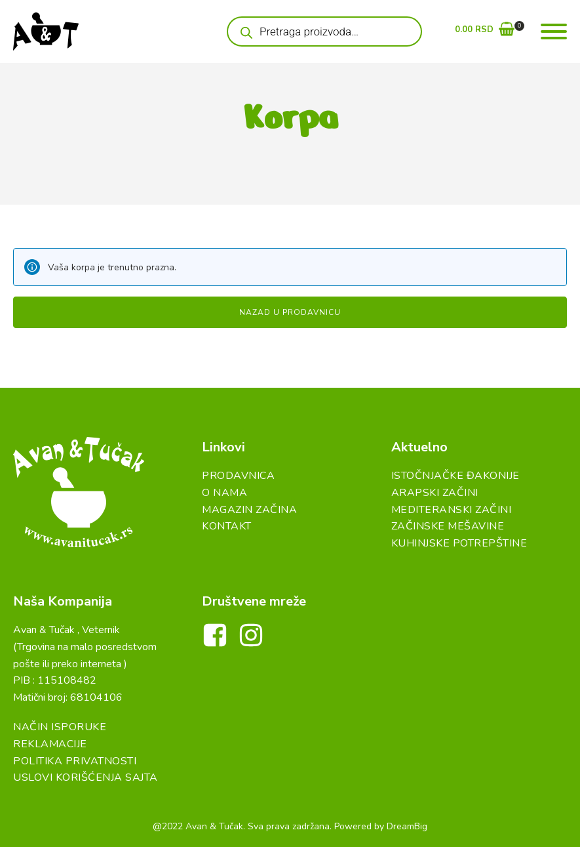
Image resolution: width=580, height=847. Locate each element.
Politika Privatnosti (74, 761)
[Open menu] (554, 31)
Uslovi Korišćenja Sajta (85, 777)
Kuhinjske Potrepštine (459, 543)
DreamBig (407, 826)
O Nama (224, 492)
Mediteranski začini (451, 510)
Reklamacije (50, 744)
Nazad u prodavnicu (290, 312)
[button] (484, 32)
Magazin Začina (249, 510)
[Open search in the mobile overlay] (324, 31)
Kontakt (227, 526)
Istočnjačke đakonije (455, 475)
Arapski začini (434, 492)
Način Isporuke (59, 727)
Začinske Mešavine (448, 526)
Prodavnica (238, 475)
